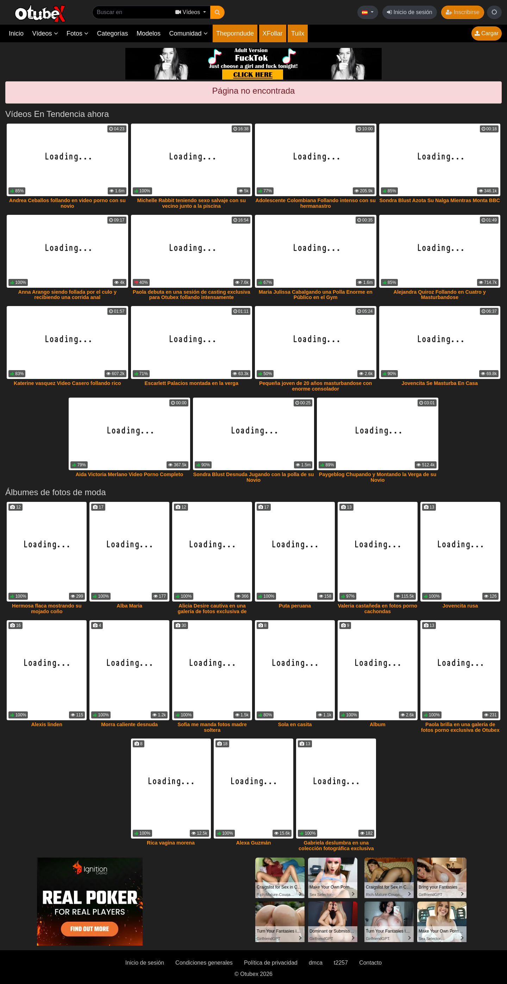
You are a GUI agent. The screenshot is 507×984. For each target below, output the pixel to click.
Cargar (487, 33)
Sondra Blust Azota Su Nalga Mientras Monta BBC (440, 200)
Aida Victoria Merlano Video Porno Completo (129, 474)
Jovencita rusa (460, 606)
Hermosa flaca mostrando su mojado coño (47, 608)
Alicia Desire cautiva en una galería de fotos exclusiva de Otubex (212, 611)
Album (378, 724)
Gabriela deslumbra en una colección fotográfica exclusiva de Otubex (336, 848)
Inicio (16, 33)
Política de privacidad (271, 963)
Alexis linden (46, 724)
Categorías (112, 33)
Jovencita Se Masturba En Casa (439, 383)
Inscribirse (462, 12)
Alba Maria (129, 606)
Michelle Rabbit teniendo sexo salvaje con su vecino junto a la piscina (191, 203)
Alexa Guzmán (253, 843)
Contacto (370, 963)
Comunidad (188, 33)
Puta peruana (295, 606)
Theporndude (235, 33)
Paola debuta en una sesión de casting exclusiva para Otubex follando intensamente (191, 294)
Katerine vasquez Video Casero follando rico (67, 383)
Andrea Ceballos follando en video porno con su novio (67, 203)
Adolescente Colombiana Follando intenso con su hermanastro (316, 203)
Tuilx (297, 33)
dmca (316, 963)
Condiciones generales (204, 963)
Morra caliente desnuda (129, 724)
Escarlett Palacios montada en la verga (191, 383)
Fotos (77, 33)
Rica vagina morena (171, 843)
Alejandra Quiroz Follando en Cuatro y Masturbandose (440, 294)
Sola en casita (295, 724)
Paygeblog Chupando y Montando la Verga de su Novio (377, 477)
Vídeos (45, 33)
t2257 (341, 963)
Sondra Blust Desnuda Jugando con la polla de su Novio (253, 477)
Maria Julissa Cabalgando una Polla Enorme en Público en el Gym (316, 294)
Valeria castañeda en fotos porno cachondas (378, 608)
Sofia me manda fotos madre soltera (212, 727)
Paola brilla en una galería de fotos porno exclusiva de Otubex (460, 727)
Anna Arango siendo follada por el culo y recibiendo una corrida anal (67, 294)
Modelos (149, 33)
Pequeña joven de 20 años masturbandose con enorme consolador (315, 386)
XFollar (273, 33)
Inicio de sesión (409, 12)
